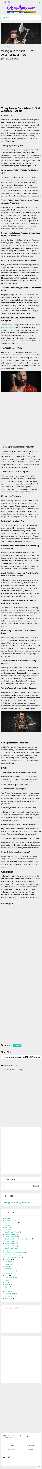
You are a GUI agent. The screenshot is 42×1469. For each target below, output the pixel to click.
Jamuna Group (9, 1262)
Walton (7, 1296)
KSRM (7, 1266)
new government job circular (17, 1202)
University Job (9, 1294)
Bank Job (8, 1250)
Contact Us (30, 1445)
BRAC (7, 1230)
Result (7, 1285)
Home (2, 47)
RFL (6, 1282)
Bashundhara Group (11, 1255)
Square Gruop (9, 1287)
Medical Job (9, 1269)
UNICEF (7, 1291)
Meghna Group (10, 1271)
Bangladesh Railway (11, 1248)
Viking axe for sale (7, 327)
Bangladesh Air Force (12, 1232)
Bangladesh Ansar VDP (12, 1234)
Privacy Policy (12, 1449)
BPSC (6, 1227)
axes (8, 150)
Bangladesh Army (10, 1237)
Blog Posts (9, 47)
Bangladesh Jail (10, 1241)
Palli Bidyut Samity (11, 1278)
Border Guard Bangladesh (13, 1257)
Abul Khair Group (10, 1221)
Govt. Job (8, 1259)
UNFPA (7, 1289)
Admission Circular (11, 1223)
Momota (8, 1273)
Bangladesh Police (11, 1246)
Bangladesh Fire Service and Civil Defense (18, 1239)
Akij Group (8, 1225)
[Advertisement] (20, 78)
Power (7, 1280)
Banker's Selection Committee (14, 1253)
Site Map (30, 1449)
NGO (6, 1275)
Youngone (8, 1298)
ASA (6, 1218)
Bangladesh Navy (10, 1243)
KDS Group (8, 1264)
